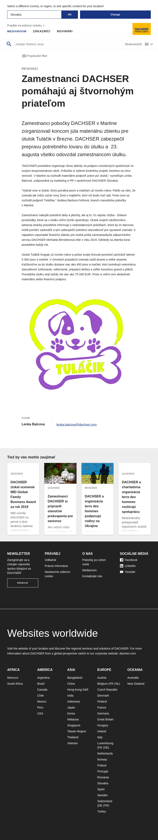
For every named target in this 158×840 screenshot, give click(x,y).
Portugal (102, 771)
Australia (132, 677)
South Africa (15, 683)
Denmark (103, 695)
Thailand (72, 737)
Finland (102, 701)
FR (111, 683)
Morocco (12, 677)
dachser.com (127, 653)
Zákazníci (42, 31)
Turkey (101, 811)
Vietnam (72, 743)
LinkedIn (128, 566)
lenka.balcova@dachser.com (77, 424)
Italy (100, 737)
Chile (40, 695)
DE (106, 747)
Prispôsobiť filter (34, 55)
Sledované (133, 44)
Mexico (41, 701)
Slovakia (102, 783)
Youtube (127, 571)
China (71, 683)
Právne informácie (56, 566)
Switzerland (104, 801)
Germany (103, 713)
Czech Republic (107, 689)
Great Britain (105, 719)
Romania (103, 777)
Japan (71, 707)
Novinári (65, 31)
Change (115, 14)
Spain (101, 789)
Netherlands (105, 753)
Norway (102, 759)
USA (40, 713)
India (70, 695)
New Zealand (135, 683)
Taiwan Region (76, 731)
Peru (40, 707)
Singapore (73, 725)
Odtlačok (50, 560)
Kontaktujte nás (92, 576)
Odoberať (22, 583)
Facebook (128, 560)
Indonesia (73, 701)
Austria (101, 677)
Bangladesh (74, 677)
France (101, 707)
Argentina (43, 677)
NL (117, 683)
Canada (42, 689)
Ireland (101, 731)
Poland (101, 765)
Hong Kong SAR (77, 689)
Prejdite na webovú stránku (26, 25)
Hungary (102, 725)
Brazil (40, 683)
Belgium (102, 683)
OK (70, 14)
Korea (71, 713)
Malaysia (73, 719)
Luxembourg (105, 743)
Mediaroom (17, 31)
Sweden (102, 795)
